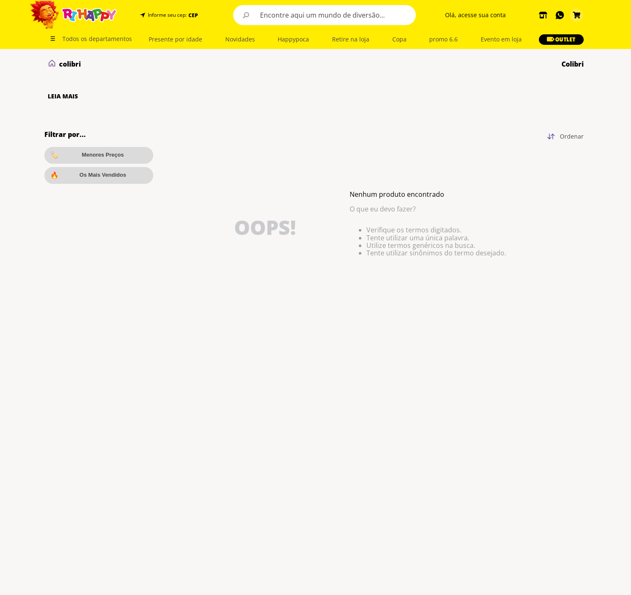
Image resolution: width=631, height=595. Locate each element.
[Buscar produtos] (245, 15)
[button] (192, 15)
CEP (193, 15)
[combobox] (324, 15)
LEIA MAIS (63, 96)
